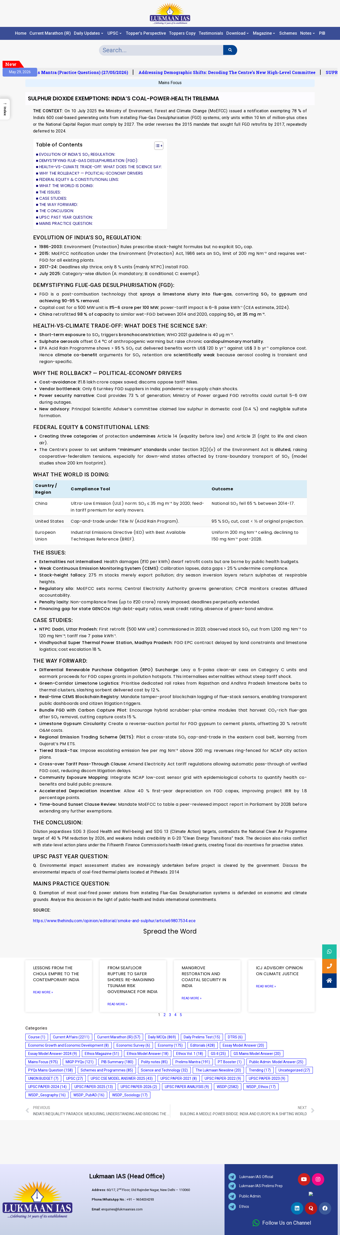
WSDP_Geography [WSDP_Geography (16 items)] (47, 1095)
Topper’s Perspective (146, 33)
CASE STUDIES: (53, 198)
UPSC (114, 33)
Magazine (264, 33)
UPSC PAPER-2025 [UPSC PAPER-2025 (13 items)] (93, 1087)
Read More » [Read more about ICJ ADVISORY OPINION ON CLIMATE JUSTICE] (266, 986)
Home (20, 33)
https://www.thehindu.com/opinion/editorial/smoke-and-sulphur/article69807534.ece (114, 920)
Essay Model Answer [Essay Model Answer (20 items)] (243, 1045)
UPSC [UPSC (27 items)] (74, 1078)
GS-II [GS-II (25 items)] (218, 1054)
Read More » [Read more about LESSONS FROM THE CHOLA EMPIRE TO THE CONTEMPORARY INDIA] (43, 992)
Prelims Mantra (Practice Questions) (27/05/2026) (85, 72)
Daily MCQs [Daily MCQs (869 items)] (162, 1037)
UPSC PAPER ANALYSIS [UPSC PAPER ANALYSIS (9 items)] (187, 1087)
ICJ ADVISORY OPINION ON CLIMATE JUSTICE (279, 971)
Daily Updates (88, 33)
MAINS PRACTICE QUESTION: (66, 223)
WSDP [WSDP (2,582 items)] (227, 1087)
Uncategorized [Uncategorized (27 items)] (294, 1070)
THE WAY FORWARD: (58, 204)
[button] (156, 146)
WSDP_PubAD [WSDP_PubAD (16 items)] (88, 1095)
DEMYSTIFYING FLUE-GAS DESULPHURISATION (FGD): (88, 160)
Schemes (288, 33)
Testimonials (211, 33)
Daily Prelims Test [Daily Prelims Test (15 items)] (202, 1037)
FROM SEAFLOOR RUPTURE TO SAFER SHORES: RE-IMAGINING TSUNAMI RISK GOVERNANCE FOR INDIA (132, 980)
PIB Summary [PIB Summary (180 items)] (117, 1062)
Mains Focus (170, 82)
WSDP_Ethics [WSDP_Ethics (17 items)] (261, 1087)
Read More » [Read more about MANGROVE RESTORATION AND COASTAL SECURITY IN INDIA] (192, 998)
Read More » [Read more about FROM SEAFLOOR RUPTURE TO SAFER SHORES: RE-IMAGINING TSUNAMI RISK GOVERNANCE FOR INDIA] (117, 1004)
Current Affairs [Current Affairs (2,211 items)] (71, 1037)
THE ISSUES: (50, 192)
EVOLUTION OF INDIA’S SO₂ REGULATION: (77, 154)
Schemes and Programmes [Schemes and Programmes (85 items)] (107, 1070)
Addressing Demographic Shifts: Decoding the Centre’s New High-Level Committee (236, 72)
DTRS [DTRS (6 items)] (235, 1037)
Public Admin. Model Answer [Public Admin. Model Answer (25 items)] (276, 1062)
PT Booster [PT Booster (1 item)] (230, 1062)
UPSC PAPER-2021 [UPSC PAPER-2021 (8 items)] (178, 1078)
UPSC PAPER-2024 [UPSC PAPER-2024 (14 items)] (47, 1087)
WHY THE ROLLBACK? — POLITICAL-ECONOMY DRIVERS (91, 173)
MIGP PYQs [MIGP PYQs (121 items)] (80, 1062)
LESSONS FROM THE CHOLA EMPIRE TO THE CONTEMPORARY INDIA (56, 974)
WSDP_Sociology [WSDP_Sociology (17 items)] (130, 1095)
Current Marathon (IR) (50, 33)
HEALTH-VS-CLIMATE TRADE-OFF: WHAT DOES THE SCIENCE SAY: (100, 166)
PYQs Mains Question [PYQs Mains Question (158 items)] (50, 1070)
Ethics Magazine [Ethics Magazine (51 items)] (102, 1054)
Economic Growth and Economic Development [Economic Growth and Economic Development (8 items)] (68, 1045)
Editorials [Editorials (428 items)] (202, 1045)
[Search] (230, 50)
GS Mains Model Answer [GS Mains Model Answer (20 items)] (257, 1054)
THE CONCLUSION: (56, 210)
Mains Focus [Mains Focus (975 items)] (43, 1062)
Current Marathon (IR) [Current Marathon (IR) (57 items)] (118, 1037)
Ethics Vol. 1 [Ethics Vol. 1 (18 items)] (189, 1054)
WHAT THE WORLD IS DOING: (66, 185)
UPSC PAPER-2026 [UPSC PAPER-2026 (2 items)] (139, 1087)
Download (237, 33)
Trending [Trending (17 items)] (260, 1070)
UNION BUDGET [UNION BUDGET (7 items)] (43, 1078)
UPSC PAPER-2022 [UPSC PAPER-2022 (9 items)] (223, 1078)
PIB (322, 33)
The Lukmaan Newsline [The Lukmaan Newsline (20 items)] (218, 1070)
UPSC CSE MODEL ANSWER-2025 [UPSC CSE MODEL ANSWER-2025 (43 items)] (122, 1078)
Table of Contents (59, 144)
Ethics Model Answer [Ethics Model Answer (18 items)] (147, 1054)
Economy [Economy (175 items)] (170, 1045)
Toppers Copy (182, 33)
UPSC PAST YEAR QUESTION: (66, 217)
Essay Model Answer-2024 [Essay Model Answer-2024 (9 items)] (52, 1054)
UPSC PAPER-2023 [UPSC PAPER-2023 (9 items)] (267, 1078)
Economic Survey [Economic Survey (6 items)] (133, 1045)
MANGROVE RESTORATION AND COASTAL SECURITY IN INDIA (204, 977)
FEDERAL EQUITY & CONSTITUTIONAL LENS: (79, 179)
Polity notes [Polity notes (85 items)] (154, 1062)
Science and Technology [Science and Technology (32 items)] (164, 1070)
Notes (307, 33)
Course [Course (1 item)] (36, 1037)
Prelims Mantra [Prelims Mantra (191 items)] (192, 1062)
